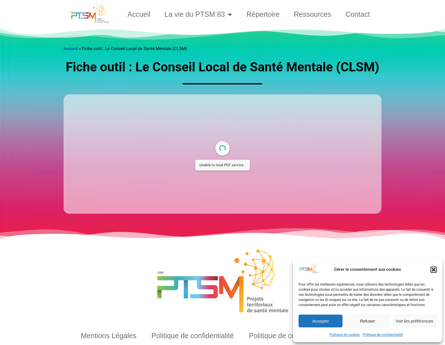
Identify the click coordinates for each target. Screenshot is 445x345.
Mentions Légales (109, 336)
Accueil (138, 14)
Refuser (367, 321)
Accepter (320, 321)
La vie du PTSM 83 (198, 14)
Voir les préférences (414, 321)
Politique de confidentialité (383, 335)
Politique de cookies (344, 335)
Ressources (312, 14)
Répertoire (263, 14)
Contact (357, 14)
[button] (433, 270)
